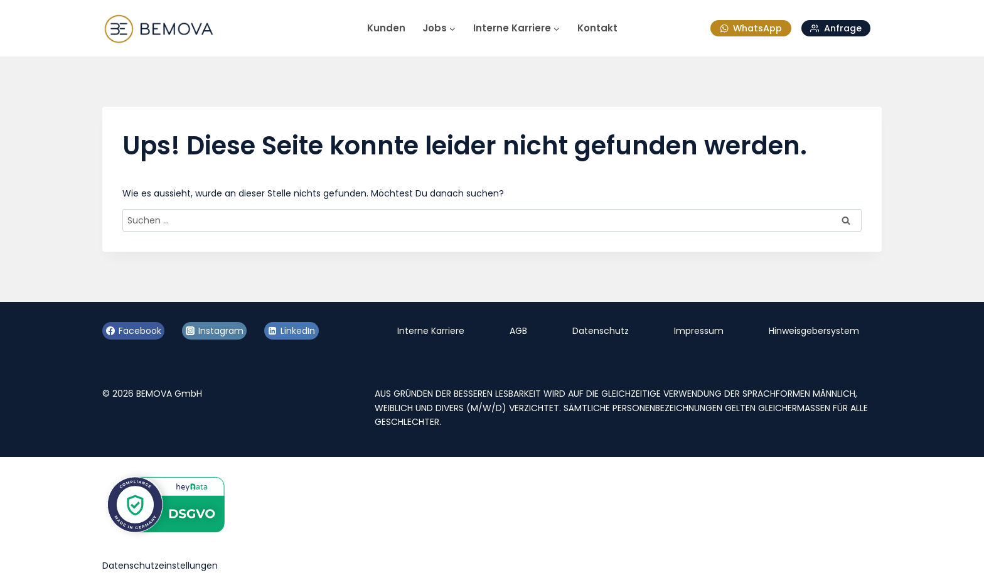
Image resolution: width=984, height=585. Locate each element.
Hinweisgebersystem (814, 331)
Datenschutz (600, 331)
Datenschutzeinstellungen (160, 565)
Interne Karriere (430, 331)
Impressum (699, 331)
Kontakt (597, 28)
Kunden (386, 28)
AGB (518, 331)
